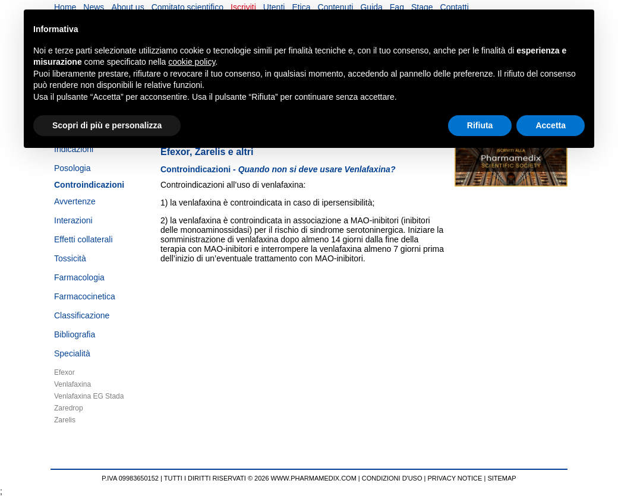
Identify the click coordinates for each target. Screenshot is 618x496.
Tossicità (70, 258)
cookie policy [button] (191, 62)
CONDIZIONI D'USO (392, 478)
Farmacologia (79, 277)
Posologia (72, 168)
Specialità (72, 353)
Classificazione (81, 315)
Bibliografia (74, 334)
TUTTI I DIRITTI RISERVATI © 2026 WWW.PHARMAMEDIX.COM (260, 478)
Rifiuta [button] (480, 125)
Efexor (64, 372)
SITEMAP (501, 478)
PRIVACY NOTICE (455, 478)
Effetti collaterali (83, 239)
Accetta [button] (550, 125)
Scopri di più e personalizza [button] (107, 125)
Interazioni (73, 220)
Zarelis (64, 420)
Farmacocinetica (84, 296)
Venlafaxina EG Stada (89, 396)
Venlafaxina (72, 384)
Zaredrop (68, 408)
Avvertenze (75, 201)
